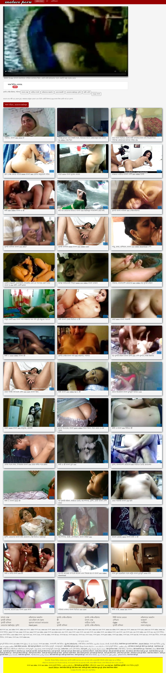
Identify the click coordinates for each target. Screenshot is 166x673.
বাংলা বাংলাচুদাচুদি (47, 649)
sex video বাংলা (14, 629)
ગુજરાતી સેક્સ (122, 654)
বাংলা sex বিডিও (154, 634)
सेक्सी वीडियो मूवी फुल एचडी (71, 646)
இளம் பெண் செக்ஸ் (31, 644)
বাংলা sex (126, 634)
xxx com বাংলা (88, 632)
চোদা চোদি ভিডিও (74, 649)
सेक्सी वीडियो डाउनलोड (20, 646)
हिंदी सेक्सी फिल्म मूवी (55, 654)
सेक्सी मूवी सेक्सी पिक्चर (67, 654)
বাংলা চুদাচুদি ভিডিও (111, 646)
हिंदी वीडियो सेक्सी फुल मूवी (141, 651)
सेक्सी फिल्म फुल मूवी (96, 667)
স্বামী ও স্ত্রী (87, 92)
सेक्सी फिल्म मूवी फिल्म (24, 654)
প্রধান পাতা (39, 1)
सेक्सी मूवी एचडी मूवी (66, 651)
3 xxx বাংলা (96, 94)
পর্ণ (47, 1)
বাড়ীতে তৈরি (35, 92)
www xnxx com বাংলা (59, 629)
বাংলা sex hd (134, 634)
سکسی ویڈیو (9, 646)
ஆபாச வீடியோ (103, 654)
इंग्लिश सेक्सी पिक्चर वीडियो (110, 667)
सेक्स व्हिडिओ (129, 651)
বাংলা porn (96, 634)
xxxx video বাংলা (16, 634)
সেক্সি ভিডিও (122, 649)
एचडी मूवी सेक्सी (55, 651)
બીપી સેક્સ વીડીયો (91, 654)
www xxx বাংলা (125, 629)
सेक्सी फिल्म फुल (21, 651)
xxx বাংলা (119, 632)
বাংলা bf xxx (55, 634)
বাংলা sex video (44, 644)
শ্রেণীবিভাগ (54, 1)
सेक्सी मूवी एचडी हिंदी (31, 651)
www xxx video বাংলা (113, 629)
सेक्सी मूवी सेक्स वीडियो (35, 653)
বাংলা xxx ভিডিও (155, 644)
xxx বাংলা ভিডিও (5, 634)
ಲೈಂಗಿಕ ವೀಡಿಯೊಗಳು (71, 644)
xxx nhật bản (109, 665)
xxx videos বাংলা (110, 632)
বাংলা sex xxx (143, 634)
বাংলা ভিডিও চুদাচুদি (48, 646)
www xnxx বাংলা (71, 629)
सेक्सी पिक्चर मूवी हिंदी (120, 665)
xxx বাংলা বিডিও (159, 632)
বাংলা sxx (15, 637)
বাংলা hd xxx (64, 634)
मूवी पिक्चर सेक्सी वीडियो (69, 653)
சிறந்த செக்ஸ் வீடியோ (87, 646)
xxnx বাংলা (79, 632)
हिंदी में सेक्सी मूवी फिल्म (83, 653)
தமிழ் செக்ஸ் (44, 654)
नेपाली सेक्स (148, 649)
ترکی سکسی (123, 646)
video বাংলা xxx (36, 629)
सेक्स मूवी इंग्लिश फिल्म (110, 653)
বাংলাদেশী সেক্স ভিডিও (57, 644)
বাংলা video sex (24, 637)
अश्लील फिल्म (64, 649)
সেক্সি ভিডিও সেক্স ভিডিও (85, 644)
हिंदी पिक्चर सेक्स (76, 667)
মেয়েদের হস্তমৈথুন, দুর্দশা (73, 92)
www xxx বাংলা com (137, 629)
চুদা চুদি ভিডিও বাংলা (6, 644)
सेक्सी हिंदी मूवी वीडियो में (9, 651)
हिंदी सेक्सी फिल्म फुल (139, 649)
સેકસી (107, 644)
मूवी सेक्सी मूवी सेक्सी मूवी (96, 653)
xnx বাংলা (65, 632)
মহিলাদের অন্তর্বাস (47, 92)
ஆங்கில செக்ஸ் (99, 644)
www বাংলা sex (13, 632)
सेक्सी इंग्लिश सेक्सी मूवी (101, 651)
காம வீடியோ (100, 646)
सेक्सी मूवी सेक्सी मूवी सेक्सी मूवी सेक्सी (52, 653)
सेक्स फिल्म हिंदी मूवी (132, 654)
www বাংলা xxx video (36, 632)
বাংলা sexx (8, 637)
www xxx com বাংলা (98, 629)
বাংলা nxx (82, 634)
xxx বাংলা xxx (148, 632)
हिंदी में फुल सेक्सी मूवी (147, 646)
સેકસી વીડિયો (114, 644)
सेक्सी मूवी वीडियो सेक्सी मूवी (20, 653)
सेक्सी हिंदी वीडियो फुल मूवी (156, 651)
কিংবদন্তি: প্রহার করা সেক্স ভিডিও (18, 2)
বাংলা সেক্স (25, 92)
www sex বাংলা (46, 629)
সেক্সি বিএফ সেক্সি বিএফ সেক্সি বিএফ (14, 649)
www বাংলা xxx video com (52, 632)
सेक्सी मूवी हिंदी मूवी (80, 654)
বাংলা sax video (117, 634)
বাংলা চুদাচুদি (30, 649)
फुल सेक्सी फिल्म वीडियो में (87, 651)
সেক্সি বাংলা (92, 665)
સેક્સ (154, 649)
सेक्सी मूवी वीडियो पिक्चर (44, 651)
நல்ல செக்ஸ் (13, 654)
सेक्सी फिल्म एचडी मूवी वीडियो (139, 653)
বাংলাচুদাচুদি (59, 646)
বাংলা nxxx (88, 634)
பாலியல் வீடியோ (68, 665)
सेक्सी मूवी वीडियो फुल (6, 653)
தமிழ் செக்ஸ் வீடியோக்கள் (97, 649)
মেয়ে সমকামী (60, 92)
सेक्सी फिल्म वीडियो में (153, 653)
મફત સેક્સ (38, 649)
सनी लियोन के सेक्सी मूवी (134, 646)
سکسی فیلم (113, 654)
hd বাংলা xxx (4, 629)
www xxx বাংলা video (151, 629)
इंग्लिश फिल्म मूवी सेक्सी (123, 653)
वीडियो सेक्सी (76, 651)
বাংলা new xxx (73, 634)
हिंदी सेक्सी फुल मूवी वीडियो (82, 665)
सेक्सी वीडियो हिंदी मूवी (65, 667)
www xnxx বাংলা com (84, 629)
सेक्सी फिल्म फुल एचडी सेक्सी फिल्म (128, 644)
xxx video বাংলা (99, 632)
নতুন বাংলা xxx (27, 634)
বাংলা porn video (106, 634)
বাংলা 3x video (45, 634)
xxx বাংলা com (127, 632)
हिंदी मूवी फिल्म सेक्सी (111, 649)
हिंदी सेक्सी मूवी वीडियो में (34, 646)
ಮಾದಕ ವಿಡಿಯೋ (144, 644)
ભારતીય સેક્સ (35, 654)
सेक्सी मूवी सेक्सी (86, 667)
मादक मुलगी (84, 649)
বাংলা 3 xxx (36, 634)
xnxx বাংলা (72, 632)
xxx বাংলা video (138, 632)
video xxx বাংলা (25, 629)
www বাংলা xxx (24, 632)
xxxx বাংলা (100, 665)
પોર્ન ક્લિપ (129, 649)
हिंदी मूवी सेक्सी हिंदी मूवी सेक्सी (117, 651)
